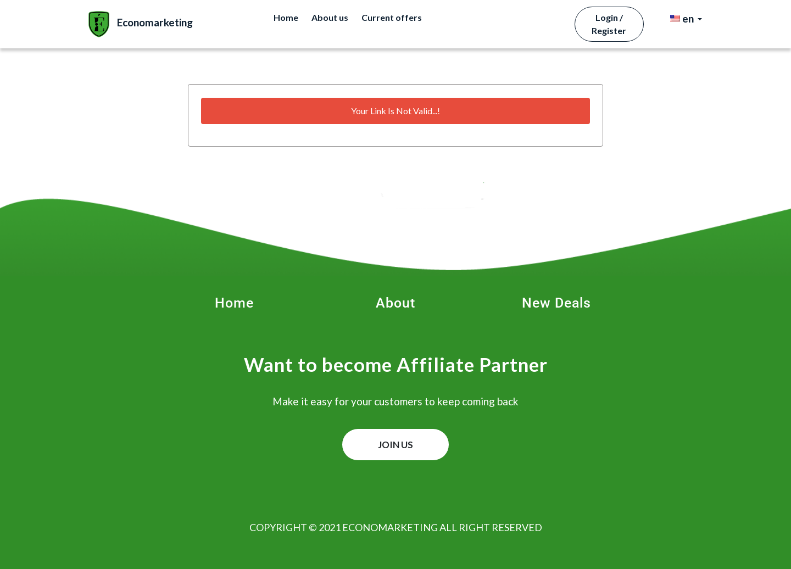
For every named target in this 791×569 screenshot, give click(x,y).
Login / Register (609, 24)
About (395, 303)
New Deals (556, 303)
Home (286, 17)
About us (329, 17)
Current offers (391, 17)
